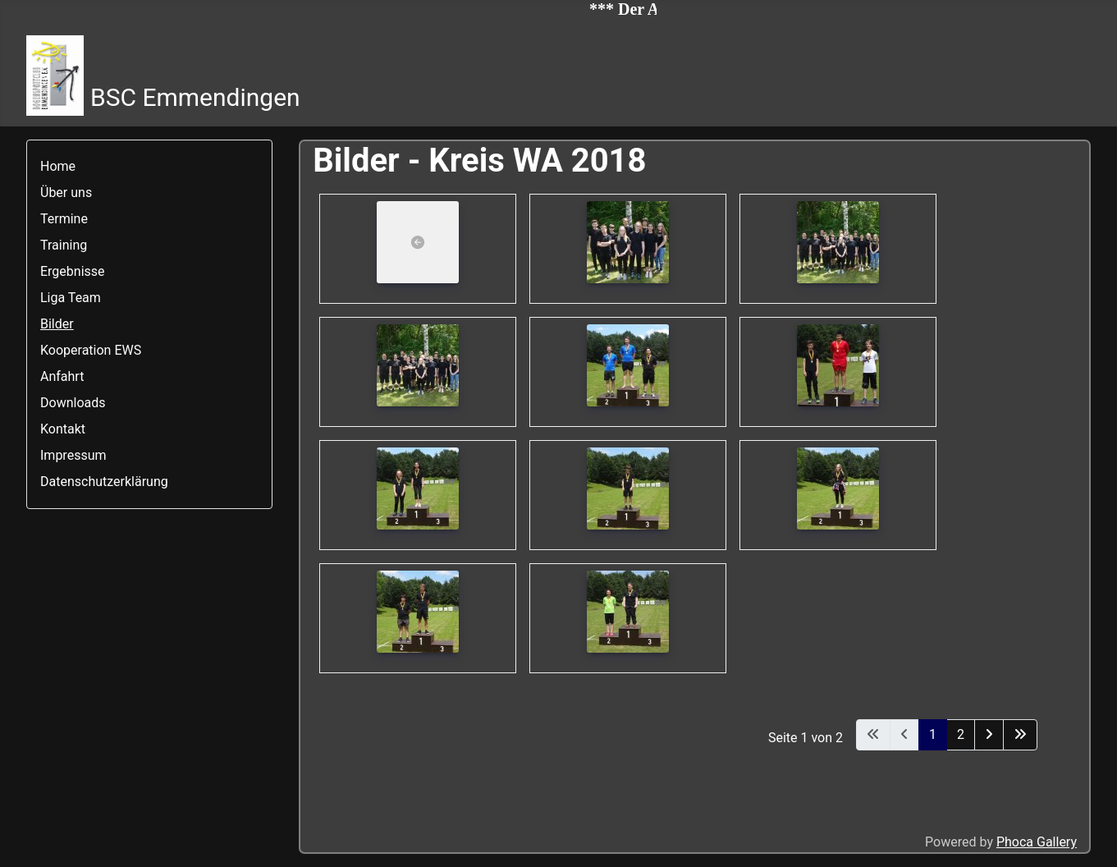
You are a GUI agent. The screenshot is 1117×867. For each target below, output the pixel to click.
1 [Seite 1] (932, 734)
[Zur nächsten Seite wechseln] (989, 734)
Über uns (66, 192)
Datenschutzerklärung (104, 481)
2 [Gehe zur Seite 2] (960, 734)
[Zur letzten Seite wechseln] (1020, 734)
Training (63, 245)
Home (58, 166)
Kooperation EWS (90, 350)
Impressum (73, 455)
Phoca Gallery (1036, 842)
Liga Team (70, 297)
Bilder (57, 324)
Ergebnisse (72, 271)
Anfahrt (62, 376)
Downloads (72, 403)
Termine (64, 219)
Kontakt (62, 429)
